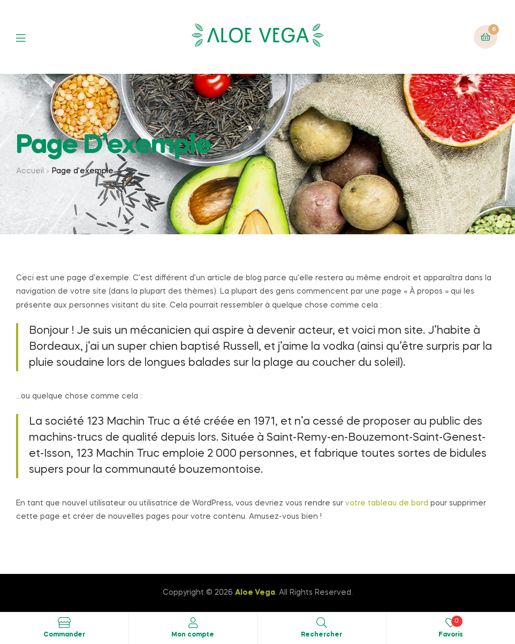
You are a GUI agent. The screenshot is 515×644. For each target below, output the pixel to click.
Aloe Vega (255, 592)
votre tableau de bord (386, 503)
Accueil (30, 171)
